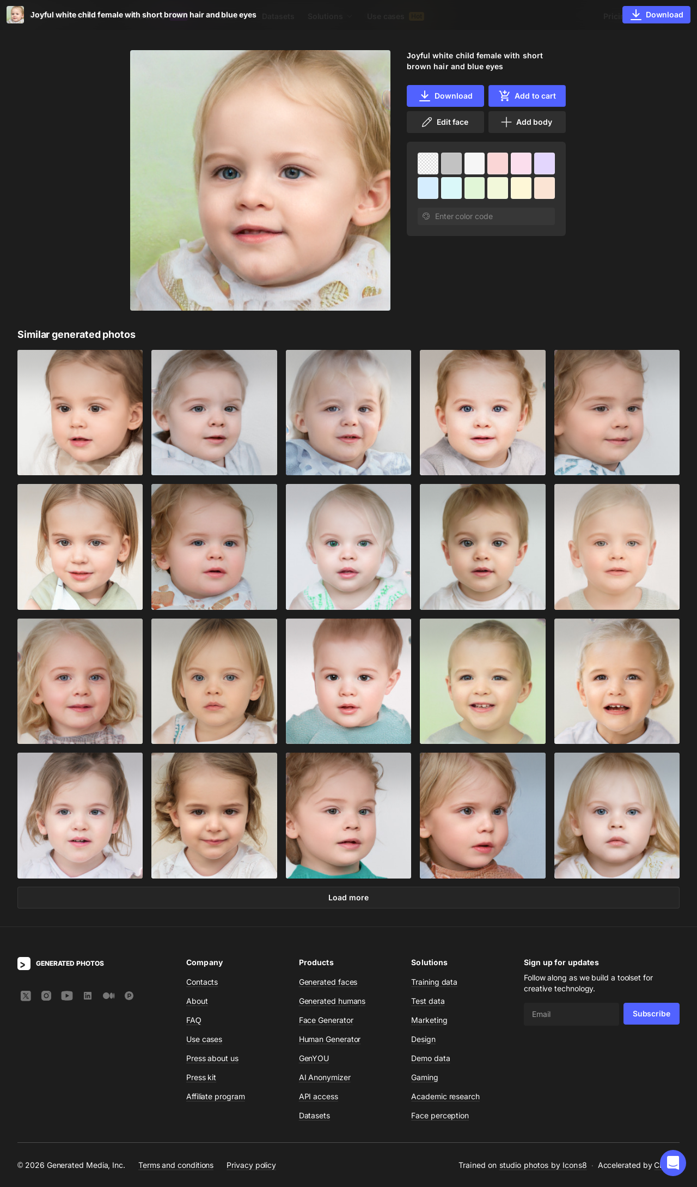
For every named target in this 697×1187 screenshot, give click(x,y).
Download (445, 95)
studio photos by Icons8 (543, 1165)
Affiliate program (215, 1096)
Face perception (440, 1115)
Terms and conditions (175, 1164)
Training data (434, 981)
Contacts (202, 981)
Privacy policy (251, 1164)
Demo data (430, 1058)
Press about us (212, 1058)
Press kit (201, 1077)
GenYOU (314, 1058)
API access (318, 1096)
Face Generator (326, 1020)
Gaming (424, 1077)
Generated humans (332, 1001)
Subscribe (651, 1013)
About (197, 1001)
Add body (526, 122)
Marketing (429, 1020)
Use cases (395, 16)
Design (423, 1039)
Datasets (278, 16)
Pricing (616, 16)
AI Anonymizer (325, 1077)
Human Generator (330, 1039)
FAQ (193, 1020)
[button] (673, 1163)
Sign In (664, 16)
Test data (427, 1001)
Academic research (445, 1096)
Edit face (444, 122)
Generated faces (328, 981)
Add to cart (527, 95)
